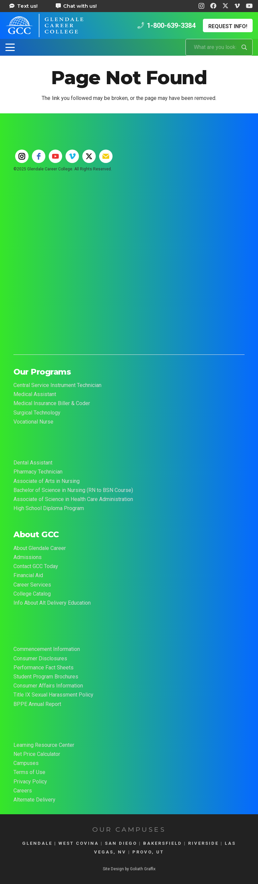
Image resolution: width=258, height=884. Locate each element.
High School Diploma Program (48, 508)
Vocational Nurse (33, 422)
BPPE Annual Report (37, 704)
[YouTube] (249, 6)
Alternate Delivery (34, 799)
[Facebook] (213, 6)
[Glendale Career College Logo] (44, 25)
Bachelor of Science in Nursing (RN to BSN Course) (73, 490)
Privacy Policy (30, 781)
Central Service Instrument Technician (57, 385)
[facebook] (38, 156)
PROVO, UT (148, 851)
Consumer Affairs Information (48, 685)
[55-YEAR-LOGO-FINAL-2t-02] (129, 241)
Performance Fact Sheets (43, 667)
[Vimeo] (237, 6)
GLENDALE (37, 843)
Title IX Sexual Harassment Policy (53, 695)
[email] (106, 156)
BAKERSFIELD (162, 843)
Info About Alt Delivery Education (52, 603)
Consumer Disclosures (40, 658)
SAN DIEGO (121, 843)
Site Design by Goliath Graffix (129, 869)
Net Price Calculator (36, 754)
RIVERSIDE (203, 843)
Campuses (26, 763)
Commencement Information (46, 649)
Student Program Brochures (45, 676)
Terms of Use (29, 772)
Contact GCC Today (35, 566)
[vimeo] (72, 156)
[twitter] (89, 156)
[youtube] (55, 156)
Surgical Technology (36, 412)
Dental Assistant (32, 462)
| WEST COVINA (75, 843)
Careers (22, 790)
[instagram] (22, 156)
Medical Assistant (34, 394)
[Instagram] (201, 6)
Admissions (27, 557)
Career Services (32, 585)
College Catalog (32, 594)
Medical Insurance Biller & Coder (51, 403)
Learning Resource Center (43, 745)
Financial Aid (28, 575)
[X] (225, 6)
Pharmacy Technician (37, 471)
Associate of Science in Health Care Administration (73, 499)
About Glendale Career (39, 548)
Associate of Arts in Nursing (46, 481)
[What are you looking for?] (219, 47)
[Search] (244, 47)
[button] (10, 47)
